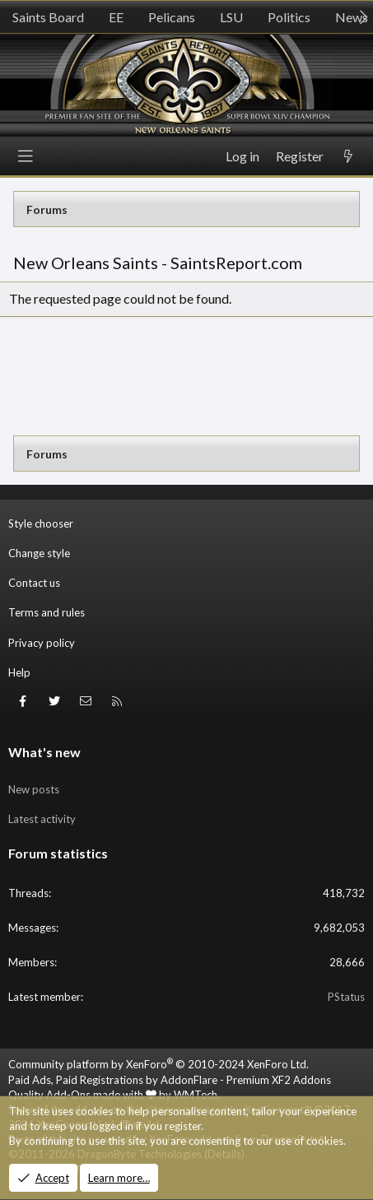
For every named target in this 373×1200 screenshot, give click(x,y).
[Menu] (25, 156)
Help (19, 672)
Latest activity (42, 819)
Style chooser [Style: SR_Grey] (40, 523)
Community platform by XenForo (158, 1064)
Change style (39, 553)
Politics (289, 17)
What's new (44, 752)
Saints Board (48, 17)
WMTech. (197, 1094)
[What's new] (348, 156)
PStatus (346, 996)
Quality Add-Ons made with (82, 1094)
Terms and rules (46, 612)
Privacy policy (41, 642)
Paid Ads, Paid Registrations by (169, 1079)
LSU (231, 17)
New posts (33, 789)
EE (116, 17)
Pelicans (171, 17)
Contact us (34, 582)
